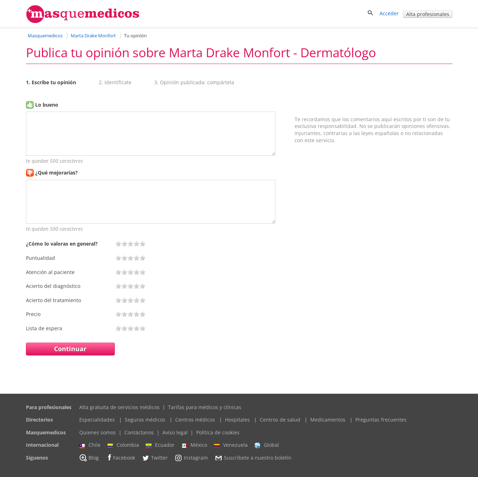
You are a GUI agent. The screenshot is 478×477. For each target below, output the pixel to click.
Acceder (389, 13)
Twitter (155, 457)
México (194, 445)
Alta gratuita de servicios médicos (119, 407)
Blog (89, 457)
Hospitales (237, 419)
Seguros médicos (145, 419)
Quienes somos (97, 432)
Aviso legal (175, 432)
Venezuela (231, 445)
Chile (90, 445)
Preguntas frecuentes (381, 419)
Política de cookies (218, 432)
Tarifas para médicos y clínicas (204, 407)
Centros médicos (195, 419)
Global (266, 445)
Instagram (191, 457)
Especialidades (97, 419)
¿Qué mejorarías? (56, 172)
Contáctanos (139, 432)
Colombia (123, 445)
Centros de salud (280, 419)
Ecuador (160, 445)
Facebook (120, 457)
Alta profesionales (427, 14)
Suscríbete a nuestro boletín (253, 457)
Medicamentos (327, 419)
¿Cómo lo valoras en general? (62, 243)
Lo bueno (46, 104)
